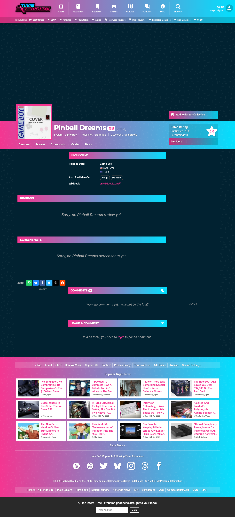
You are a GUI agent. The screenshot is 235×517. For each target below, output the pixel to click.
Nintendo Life (46, 489)
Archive (173, 365)
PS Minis (116, 177)
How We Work (73, 365)
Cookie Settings (191, 365)
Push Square (64, 489)
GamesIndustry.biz (178, 489)
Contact (106, 365)
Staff (58, 365)
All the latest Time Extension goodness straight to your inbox (117, 503)
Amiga (105, 177)
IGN (136, 489)
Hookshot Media (69, 481)
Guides (75, 144)
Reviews (40, 144)
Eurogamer (148, 489)
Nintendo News (121, 489)
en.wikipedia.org (110, 183)
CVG (195, 489)
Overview (24, 144)
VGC (161, 489)
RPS (204, 489)
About (48, 365)
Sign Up (220, 10)
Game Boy (71, 134)
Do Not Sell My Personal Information (163, 481)
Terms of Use (142, 365)
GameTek (100, 134)
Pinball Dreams (84, 128)
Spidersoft (130, 134)
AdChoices (137, 481)
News (88, 144)
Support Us (91, 365)
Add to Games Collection (188, 115)
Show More (117, 445)
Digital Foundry (100, 489)
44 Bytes (125, 481)
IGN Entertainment (99, 481)
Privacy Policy (122, 365)
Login (212, 10)
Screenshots (58, 144)
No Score (176, 141)
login (121, 337)
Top (38, 365)
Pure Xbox (82, 489)
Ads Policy (160, 365)
